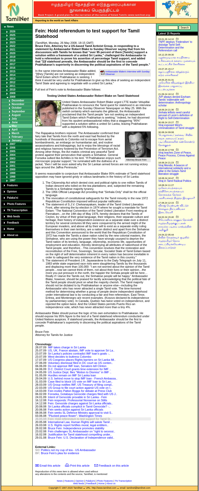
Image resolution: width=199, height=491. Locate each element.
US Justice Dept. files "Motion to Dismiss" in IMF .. (79, 372)
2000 (12, 169)
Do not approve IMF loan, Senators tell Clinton (77, 366)
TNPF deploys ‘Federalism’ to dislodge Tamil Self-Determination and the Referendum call (175, 46)
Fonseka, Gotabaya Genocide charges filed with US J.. (82, 394)
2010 (12, 89)
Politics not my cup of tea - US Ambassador (68, 450)
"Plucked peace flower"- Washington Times (75, 415)
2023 (12, 42)
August (16, 115)
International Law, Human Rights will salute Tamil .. (80, 422)
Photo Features (16, 204)
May (14, 126)
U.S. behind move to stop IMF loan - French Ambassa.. (82, 378)
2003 (12, 158)
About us (12, 235)
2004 (12, 155)
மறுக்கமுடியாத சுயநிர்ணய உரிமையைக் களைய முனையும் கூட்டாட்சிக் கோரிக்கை (176, 61)
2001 (12, 165)
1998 (12, 176)
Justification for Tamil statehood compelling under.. (80, 434)
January (17, 140)
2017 (12, 64)
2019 (12, 57)
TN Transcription (17, 210)
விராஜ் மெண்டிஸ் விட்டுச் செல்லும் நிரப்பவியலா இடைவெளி (173, 209)
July (14, 118)
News (10, 26)
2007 (12, 144)
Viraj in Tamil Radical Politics (174, 180)
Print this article (80, 465)
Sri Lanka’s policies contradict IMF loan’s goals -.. (79, 353)
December (18, 100)
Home (10, 228)
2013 (12, 78)
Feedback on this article (114, 465)
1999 (12, 173)
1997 (12, 180)
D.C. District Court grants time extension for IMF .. (79, 369)
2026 (12, 31)
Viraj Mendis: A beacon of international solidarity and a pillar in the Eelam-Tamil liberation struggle (174, 169)
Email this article (50, 465)
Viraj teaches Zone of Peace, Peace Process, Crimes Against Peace (176, 155)
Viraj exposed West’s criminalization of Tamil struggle (176, 126)
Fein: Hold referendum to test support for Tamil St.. (80, 418)
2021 (12, 49)
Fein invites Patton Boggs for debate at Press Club (80, 390)
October (17, 107)
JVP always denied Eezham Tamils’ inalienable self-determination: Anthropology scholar (174, 101)
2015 (12, 71)
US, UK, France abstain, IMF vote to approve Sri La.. (81, 350)
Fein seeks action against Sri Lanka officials (75, 409)
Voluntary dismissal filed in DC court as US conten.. (80, 362)
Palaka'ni (12, 197)
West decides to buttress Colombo (69, 356)
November (18, 104)
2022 (12, 46)
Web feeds (13, 216)
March (15, 133)
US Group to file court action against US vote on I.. (80, 387)
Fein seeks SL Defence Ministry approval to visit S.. (80, 412)
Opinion (12, 191)
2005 (12, 151)
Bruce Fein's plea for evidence (60, 453)
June (15, 122)
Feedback (13, 222)
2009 (12, 93)
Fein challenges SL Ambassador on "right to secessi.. (81, 431)
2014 (12, 75)
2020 (12, 53)
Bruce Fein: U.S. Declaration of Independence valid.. (81, 437)
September (18, 111)
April (15, 129)
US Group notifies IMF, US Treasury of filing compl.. (80, 384)
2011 (12, 86)
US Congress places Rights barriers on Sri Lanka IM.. (82, 359)
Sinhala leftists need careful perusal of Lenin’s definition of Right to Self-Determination (175, 115)
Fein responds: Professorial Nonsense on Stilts (77, 400)
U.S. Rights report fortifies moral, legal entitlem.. (78, 425)
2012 (12, 82)
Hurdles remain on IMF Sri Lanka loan (72, 375)
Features (12, 185)
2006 (12, 147)
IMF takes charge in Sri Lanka (67, 347)
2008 (12, 96)
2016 (12, 67)
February (17, 136)
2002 (12, 162)
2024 (12, 38)
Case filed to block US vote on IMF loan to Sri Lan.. (80, 381)
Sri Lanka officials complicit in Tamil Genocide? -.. (79, 406)
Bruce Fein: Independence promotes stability (76, 428)
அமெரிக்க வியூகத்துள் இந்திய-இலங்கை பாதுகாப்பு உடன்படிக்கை (176, 86)
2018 (12, 60)
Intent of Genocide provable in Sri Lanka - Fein (77, 397)
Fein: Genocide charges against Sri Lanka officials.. (80, 403)
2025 (12, 35)
